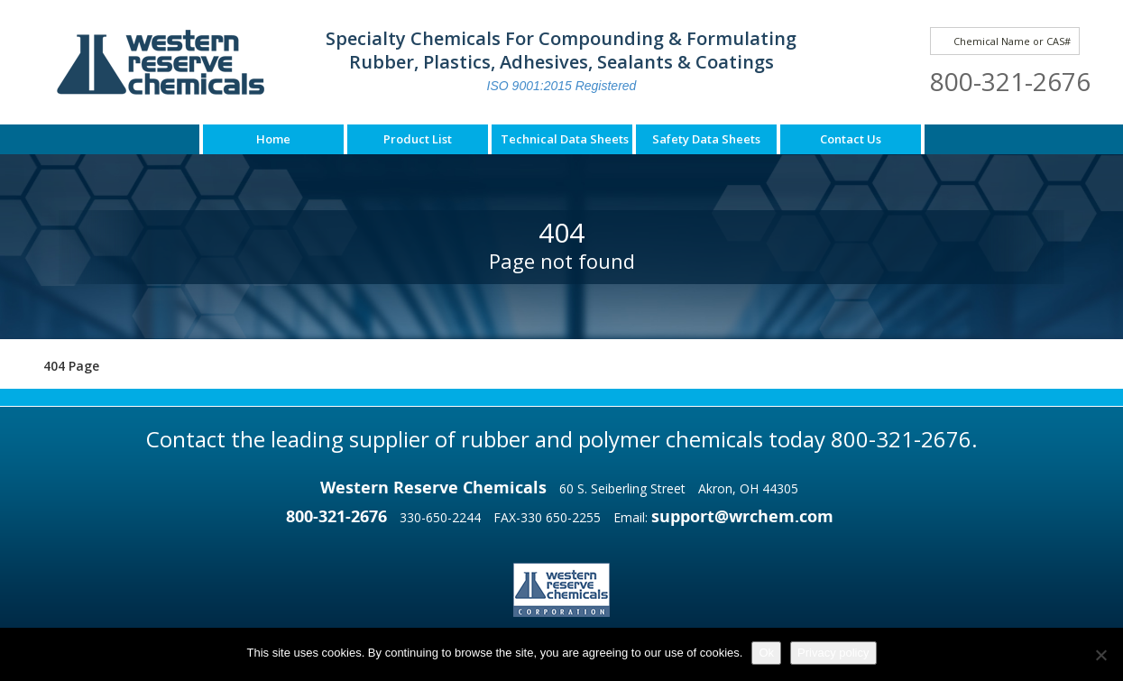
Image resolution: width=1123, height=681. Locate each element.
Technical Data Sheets (565, 139)
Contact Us (850, 139)
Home (273, 139)
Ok (766, 652)
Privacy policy (833, 652)
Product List (417, 139)
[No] (1100, 655)
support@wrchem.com (742, 516)
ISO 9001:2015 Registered (562, 85)
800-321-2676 (1010, 81)
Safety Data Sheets (706, 139)
